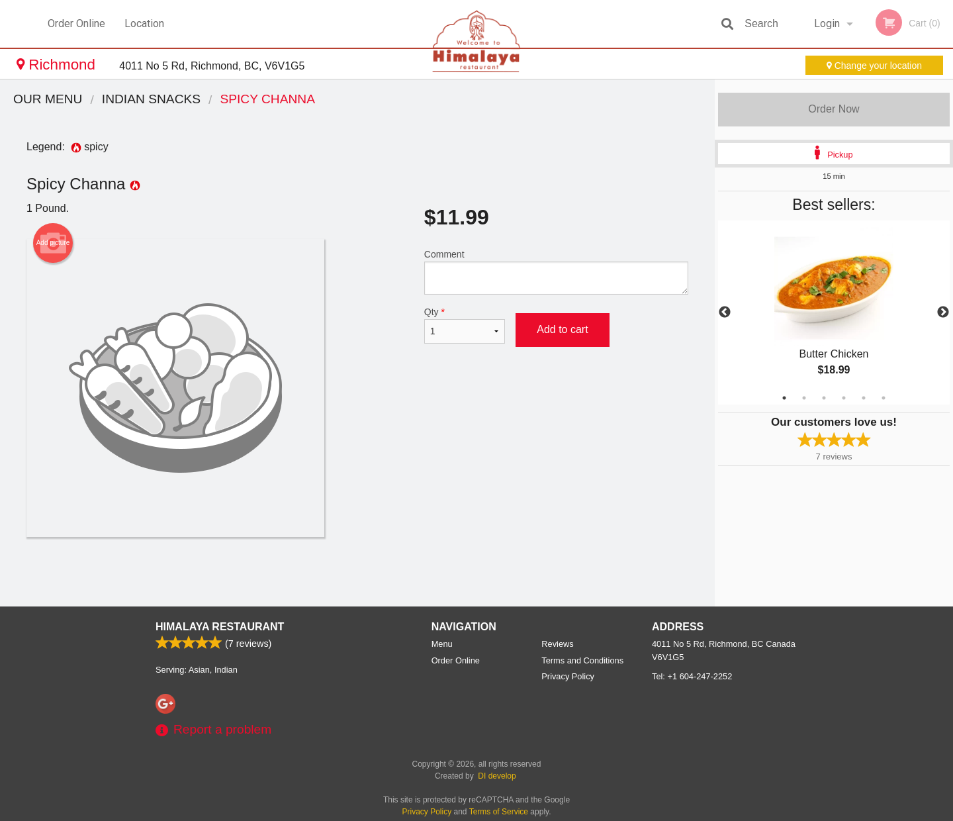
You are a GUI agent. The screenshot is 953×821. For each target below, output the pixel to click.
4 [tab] (843, 398)
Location (144, 23)
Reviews (557, 644)
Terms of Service (498, 811)
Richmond (58, 64)
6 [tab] (883, 398)
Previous (724, 312)
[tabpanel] (833, 312)
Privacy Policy (567, 676)
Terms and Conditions (582, 660)
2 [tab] (804, 398)
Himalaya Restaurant (220, 626)
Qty (464, 325)
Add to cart (562, 329)
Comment (556, 272)
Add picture (53, 243)
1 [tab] (784, 398)
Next (943, 312)
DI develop (497, 776)
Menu (442, 644)
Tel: (692, 676)
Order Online (76, 23)
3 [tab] (824, 398)
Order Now (833, 109)
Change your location (874, 65)
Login (827, 23)
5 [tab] (863, 398)
